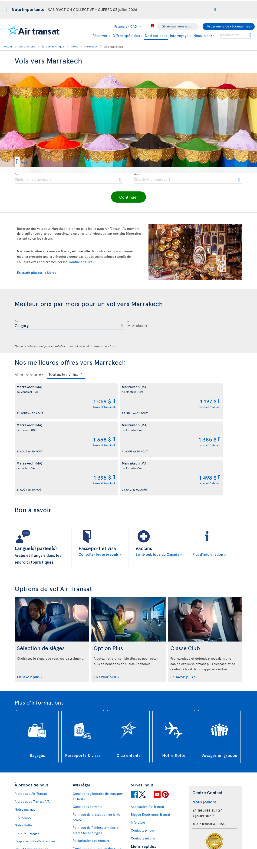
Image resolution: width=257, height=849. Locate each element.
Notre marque (25, 733)
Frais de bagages (27, 757)
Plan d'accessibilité (29, 802)
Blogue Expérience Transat (150, 738)
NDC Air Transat (142, 818)
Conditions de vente (87, 730)
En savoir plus (28, 600)
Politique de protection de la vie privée (97, 741)
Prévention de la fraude (90, 838)
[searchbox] (236, 35)
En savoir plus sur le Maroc (36, 272)
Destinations (155, 36)
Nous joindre (203, 35)
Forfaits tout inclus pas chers (152, 802)
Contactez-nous (143, 754)
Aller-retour (26, 374)
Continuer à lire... (82, 262)
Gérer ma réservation (177, 26)
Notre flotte (23, 749)
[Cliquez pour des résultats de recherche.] (251, 35)
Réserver (100, 35)
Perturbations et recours (91, 764)
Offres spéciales (126, 35)
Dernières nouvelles (145, 810)
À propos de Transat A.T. (32, 725)
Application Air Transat (147, 730)
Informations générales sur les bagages (153, 837)
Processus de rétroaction (33, 818)
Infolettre (138, 746)
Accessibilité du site (29, 826)
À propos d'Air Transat (31, 717)
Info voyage (179, 35)
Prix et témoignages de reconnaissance (31, 775)
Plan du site (23, 834)
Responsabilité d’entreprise (35, 764)
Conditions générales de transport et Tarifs (98, 720)
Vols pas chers (141, 794)
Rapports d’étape (27, 810)
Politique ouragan (144, 786)
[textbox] (69, 178)
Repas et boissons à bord (149, 826)
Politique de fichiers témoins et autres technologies (96, 754)
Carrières (22, 785)
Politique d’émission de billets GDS (98, 822)
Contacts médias (143, 762)
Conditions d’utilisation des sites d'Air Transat (97, 775)
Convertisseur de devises (149, 778)
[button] (215, 9)
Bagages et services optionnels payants (95, 811)
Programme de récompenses (228, 26)
